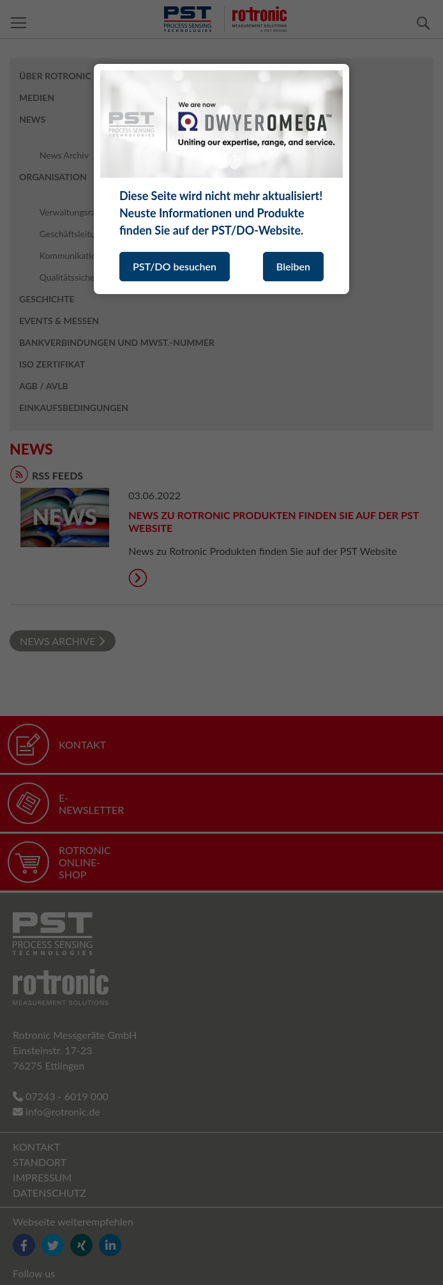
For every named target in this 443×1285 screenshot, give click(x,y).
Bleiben (293, 266)
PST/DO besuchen (174, 266)
